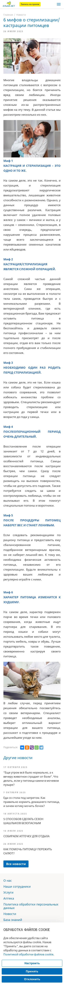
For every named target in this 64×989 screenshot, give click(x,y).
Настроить (32, 963)
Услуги (8, 892)
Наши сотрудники (17, 886)
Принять (32, 971)
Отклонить (32, 979)
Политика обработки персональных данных (30, 906)
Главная (8, 14)
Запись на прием (30, 4)
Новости (21, 14)
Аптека (8, 898)
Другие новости (17, 757)
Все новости (16, 864)
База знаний (12, 920)
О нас (7, 880)
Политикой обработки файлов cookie (28, 954)
